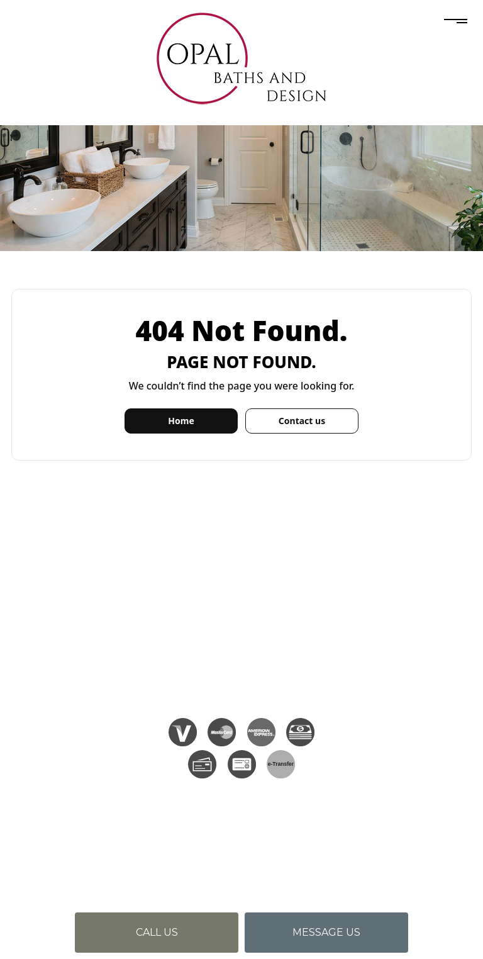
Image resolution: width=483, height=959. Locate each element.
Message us (326, 932)
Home (181, 421)
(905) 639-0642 (263, 601)
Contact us (302, 421)
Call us (157, 932)
